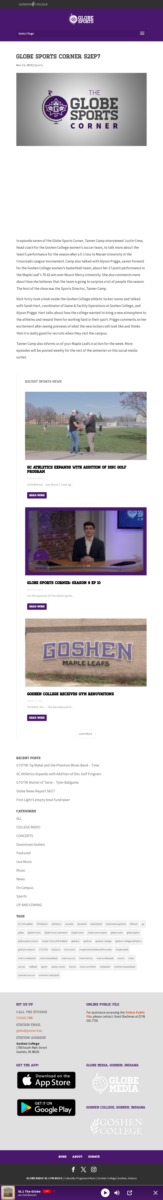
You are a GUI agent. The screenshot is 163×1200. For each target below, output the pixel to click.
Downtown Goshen (30, 844)
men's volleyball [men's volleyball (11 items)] (27, 958)
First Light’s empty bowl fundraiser (43, 799)
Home (63, 1156)
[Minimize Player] (155, 1193)
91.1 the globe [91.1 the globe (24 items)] (25, 923)
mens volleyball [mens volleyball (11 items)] (105, 958)
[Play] (105, 1192)
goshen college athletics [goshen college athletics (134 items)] (128, 941)
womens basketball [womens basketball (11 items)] (124, 966)
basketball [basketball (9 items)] (96, 923)
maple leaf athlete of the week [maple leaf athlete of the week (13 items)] (95, 949)
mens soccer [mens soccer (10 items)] (68, 958)
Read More (37, 495)
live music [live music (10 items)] (69, 949)
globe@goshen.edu (29, 1031)
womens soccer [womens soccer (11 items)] (26, 975)
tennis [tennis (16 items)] (72, 966)
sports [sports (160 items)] (44, 966)
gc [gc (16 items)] (143, 923)
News (20, 879)
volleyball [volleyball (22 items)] (105, 966)
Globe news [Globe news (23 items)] (77, 932)
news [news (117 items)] (131, 958)
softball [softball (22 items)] (33, 966)
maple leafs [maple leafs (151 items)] (122, 949)
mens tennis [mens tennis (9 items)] (86, 958)
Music (20, 870)
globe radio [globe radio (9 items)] (117, 932)
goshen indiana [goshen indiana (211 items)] (26, 949)
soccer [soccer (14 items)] (21, 966)
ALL (19, 818)
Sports (38, 65)
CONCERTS (24, 835)
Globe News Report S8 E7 (35, 791)
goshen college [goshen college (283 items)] (103, 941)
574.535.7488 (24, 1018)
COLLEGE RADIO (28, 827)
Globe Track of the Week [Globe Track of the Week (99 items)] (54, 941)
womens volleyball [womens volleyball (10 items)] (49, 975)
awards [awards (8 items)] (69, 923)
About (77, 1156)
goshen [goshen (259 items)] (87, 941)
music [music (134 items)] (121, 958)
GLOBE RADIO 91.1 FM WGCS (44, 1178)
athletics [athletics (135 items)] (56, 923)
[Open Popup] (129, 1193)
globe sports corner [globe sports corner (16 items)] (28, 941)
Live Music (24, 861)
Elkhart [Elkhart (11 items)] (134, 923)
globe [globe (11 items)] (21, 932)
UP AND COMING (29, 905)
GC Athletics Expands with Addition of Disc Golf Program (58, 774)
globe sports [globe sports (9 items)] (133, 932)
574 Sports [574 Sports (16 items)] (42, 923)
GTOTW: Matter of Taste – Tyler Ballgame (47, 782)
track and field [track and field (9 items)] (88, 966)
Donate (94, 1156)
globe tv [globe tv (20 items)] (75, 941)
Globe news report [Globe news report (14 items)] (97, 932)
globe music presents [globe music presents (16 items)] (56, 932)
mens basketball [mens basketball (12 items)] (49, 958)
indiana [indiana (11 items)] (56, 949)
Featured (23, 853)
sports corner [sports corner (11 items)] (58, 966)
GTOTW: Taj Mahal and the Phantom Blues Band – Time (57, 765)
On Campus (25, 887)
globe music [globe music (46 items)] (34, 932)
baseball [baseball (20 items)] (82, 923)
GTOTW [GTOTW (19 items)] (43, 949)
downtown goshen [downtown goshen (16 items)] (116, 923)
